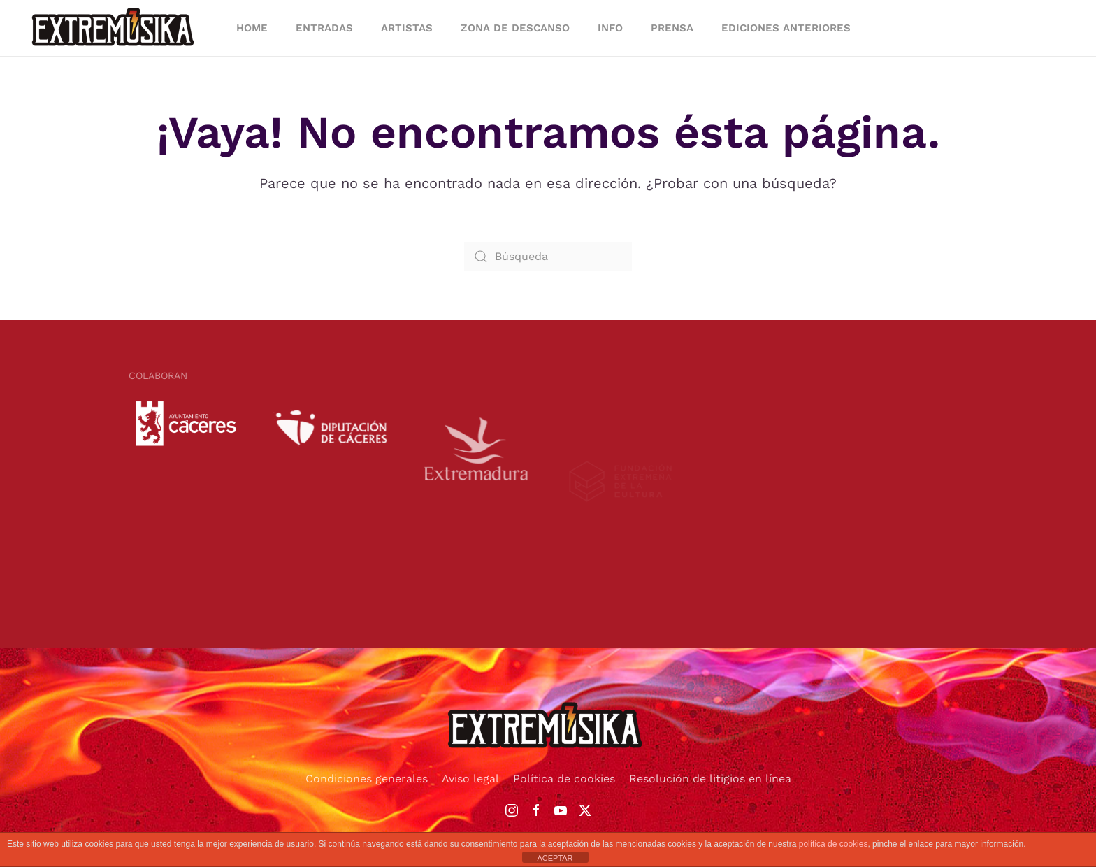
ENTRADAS (324, 28)
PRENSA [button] (672, 28)
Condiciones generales (366, 778)
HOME (252, 28)
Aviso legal (470, 778)
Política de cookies (564, 778)
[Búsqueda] (548, 256)
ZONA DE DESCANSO (515, 28)
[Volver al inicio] (115, 28)
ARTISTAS (407, 28)
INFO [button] (610, 28)
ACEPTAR (554, 858)
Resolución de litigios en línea (710, 778)
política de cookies (833, 844)
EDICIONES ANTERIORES (786, 28)
